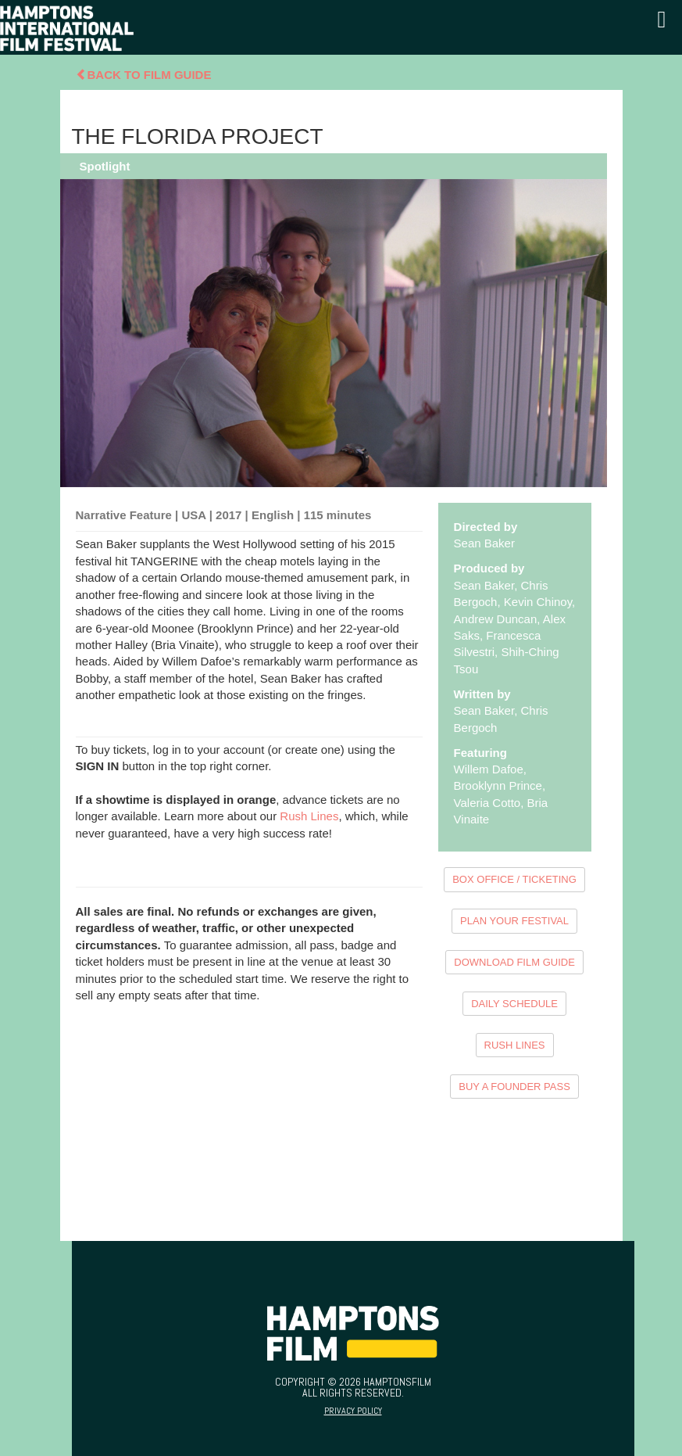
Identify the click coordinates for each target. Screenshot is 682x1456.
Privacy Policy (353, 1410)
